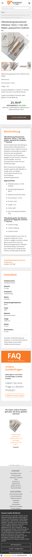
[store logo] (14, 3)
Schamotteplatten (16, 496)
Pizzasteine (16, 500)
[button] (2, 3)
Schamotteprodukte (16, 494)
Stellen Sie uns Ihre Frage (15, 395)
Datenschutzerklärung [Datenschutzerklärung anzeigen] (16, 553)
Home (3, 12)
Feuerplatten (16, 504)
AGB (16, 480)
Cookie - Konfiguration (16, 549)
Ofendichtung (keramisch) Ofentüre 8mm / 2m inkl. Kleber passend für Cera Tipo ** (16, 439)
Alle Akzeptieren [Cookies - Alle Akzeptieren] (16, 545)
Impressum (16, 482)
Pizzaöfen (16, 502)
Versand (22, 465)
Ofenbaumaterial (16, 498)
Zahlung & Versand (16, 477)
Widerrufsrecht (16, 486)
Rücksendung (16, 475)
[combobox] (16, 8)
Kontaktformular (16, 473)
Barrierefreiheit (16, 488)
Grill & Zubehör (16, 509)
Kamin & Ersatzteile (16, 506)
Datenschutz (16, 484)
